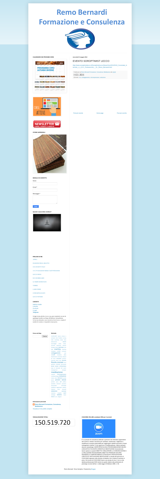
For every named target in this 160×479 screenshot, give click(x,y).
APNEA (35, 259)
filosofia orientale (57, 362)
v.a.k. (56, 396)
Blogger (93, 469)
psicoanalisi (54, 385)
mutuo (52, 378)
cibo (65, 347)
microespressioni (94, 77)
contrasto (64, 351)
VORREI (35, 285)
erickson (64, 358)
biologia (53, 347)
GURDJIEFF (54, 336)
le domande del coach (60, 368)
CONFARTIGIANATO (39, 293)
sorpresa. (53, 393)
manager (64, 370)
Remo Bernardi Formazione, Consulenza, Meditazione (48, 405)
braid (56, 347)
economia (59, 356)
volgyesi (59, 396)
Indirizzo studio (37, 304)
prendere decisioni (56, 383)
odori (56, 378)
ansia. (64, 343)
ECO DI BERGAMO (38, 278)
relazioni (53, 389)
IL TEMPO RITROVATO (40, 282)
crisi (65, 353)
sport (64, 393)
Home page (100, 113)
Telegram (35, 312)
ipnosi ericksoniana (60, 366)
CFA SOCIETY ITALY (39, 267)
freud (65, 362)
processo (64, 383)
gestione (53, 364)
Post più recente (78, 113)
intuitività (58, 364)
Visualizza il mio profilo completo (42, 409)
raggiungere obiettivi (61, 387)
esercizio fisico (55, 360)
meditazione (57, 372)
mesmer (53, 374)
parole (64, 378)
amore (64, 341)
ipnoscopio (63, 364)
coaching (57, 349)
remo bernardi (61, 389)
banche (64, 345)
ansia (60, 343)
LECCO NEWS (37, 274)
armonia (53, 345)
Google (35, 310)
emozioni (58, 358)
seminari (64, 391)
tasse (65, 394)
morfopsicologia (55, 376)
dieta (65, 354)
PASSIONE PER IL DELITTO (41, 263)
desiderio (59, 354)
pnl (60, 381)
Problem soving (62, 338)
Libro (56, 338)
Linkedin (35, 306)
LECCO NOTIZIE (38, 297)
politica (64, 381)
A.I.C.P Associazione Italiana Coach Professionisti (46, 270)
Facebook (35, 308)
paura (52, 380)
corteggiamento (85, 77)
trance (53, 396)
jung (52, 368)
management (54, 370)
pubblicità (53, 387)
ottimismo (60, 378)
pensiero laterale (60, 380)
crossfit (53, 354)
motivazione (62, 376)
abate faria (63, 339)
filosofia (64, 360)
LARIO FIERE (37, 289)
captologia (61, 347)
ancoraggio (53, 343)
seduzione (102, 77)
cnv (80, 77)
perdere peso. (55, 381)
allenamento (54, 341)
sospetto (60, 393)
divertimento (54, 356)
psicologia (63, 385)
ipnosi (52, 366)
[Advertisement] (100, 96)
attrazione (58, 345)
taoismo (59, 395)
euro (60, 360)
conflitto (59, 351)
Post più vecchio (122, 113)
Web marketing (55, 339)
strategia (53, 394)
